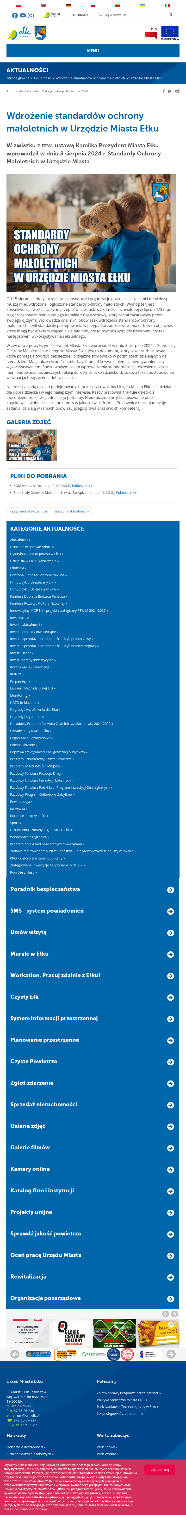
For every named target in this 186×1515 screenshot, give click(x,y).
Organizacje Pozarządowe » (31, 738)
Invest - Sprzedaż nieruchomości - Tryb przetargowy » (51, 638)
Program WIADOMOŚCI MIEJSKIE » (36, 766)
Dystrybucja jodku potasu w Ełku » (36, 553)
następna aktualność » (71, 511)
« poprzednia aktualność (29, 511)
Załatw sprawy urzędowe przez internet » (129, 1393)
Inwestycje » (19, 617)
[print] (177, 91)
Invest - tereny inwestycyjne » (33, 660)
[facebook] (164, 91)
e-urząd (80, 15)
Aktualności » (20, 539)
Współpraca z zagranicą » (29, 837)
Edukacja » (18, 568)
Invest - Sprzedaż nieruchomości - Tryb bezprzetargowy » (54, 646)
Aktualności (42, 78)
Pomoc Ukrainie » (23, 745)
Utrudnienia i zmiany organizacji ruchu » (41, 829)
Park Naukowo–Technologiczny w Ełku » (128, 1406)
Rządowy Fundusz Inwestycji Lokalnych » (41, 780)
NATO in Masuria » (24, 702)
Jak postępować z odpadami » (120, 1413)
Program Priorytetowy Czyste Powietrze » (42, 759)
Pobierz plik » (82, 485)
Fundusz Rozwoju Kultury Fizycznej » (38, 603)
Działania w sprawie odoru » (32, 547)
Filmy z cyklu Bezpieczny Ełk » (33, 582)
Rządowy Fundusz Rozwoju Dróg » (36, 773)
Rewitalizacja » (21, 801)
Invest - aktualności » (26, 624)
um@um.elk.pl (28, 1415)
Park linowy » (107, 1447)
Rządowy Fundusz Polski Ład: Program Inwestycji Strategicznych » (61, 787)
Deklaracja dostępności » (26, 1447)
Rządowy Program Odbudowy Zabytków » (42, 794)
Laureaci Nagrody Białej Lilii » (33, 688)
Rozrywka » (19, 808)
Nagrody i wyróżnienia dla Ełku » (35, 709)
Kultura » (17, 674)
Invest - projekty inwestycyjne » (34, 631)
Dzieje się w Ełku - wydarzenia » (34, 561)
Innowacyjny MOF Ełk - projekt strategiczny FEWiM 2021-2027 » (59, 610)
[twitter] (170, 92)
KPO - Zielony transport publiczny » (37, 858)
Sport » (15, 823)
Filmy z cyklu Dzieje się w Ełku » (34, 589)
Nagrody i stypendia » (27, 716)
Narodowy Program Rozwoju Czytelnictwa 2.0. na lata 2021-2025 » (61, 723)
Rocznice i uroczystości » (29, 815)
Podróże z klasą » (23, 872)
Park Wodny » (107, 1454)
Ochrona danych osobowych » (30, 1454)
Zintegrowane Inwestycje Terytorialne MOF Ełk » (47, 865)
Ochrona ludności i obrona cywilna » (38, 575)
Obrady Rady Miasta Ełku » (31, 730)
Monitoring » (20, 695)
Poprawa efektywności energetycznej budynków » (48, 752)
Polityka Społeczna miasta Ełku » (122, 1400)
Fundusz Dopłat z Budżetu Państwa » (39, 596)
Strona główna (18, 78)
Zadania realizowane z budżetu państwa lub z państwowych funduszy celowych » (73, 851)
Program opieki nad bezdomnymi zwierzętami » (47, 844)
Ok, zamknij (160, 1469)
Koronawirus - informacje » (31, 667)
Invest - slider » (21, 653)
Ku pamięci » (20, 681)
